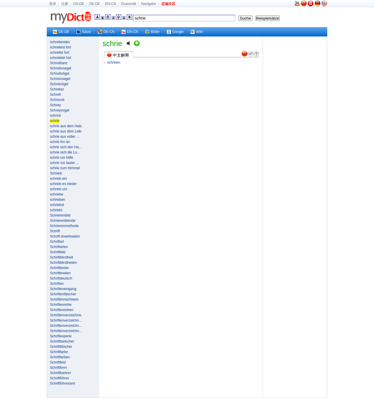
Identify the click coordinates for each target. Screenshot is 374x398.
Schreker (57, 89)
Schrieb (56, 173)
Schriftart (57, 242)
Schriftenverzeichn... (66, 320)
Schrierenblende (62, 221)
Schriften (57, 284)
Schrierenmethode (64, 226)
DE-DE (94, 4)
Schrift (55, 231)
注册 (64, 4)
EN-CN (110, 4)
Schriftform (58, 368)
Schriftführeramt (62, 383)
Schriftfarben (60, 357)
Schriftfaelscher (62, 341)
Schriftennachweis (64, 299)
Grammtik (128, 4)
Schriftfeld (57, 362)
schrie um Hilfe (61, 158)
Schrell (55, 94)
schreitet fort (59, 52)
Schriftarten (59, 247)
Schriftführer (59, 378)
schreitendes (60, 42)
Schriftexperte (61, 336)
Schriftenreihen (62, 310)
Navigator (148, 4)
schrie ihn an (60, 142)
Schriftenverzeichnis (65, 315)
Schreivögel (59, 84)
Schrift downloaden (65, 236)
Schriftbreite (59, 268)
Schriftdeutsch (61, 278)
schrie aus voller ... (64, 137)
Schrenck (57, 100)
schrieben (57, 200)
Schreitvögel (59, 73)
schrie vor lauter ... (64, 163)
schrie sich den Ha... (66, 147)
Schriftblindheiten (63, 263)
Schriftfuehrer (60, 373)
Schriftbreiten (60, 273)
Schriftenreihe (61, 305)
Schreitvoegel (60, 68)
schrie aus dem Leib (65, 131)
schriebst (57, 205)
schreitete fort (60, 58)
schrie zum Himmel (65, 168)
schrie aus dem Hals (66, 126)
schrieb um (58, 189)
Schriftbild (57, 252)
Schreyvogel (59, 110)
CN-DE (78, 4)
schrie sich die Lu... (65, 152)
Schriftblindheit (61, 257)
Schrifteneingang (63, 289)
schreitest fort (60, 47)
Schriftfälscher (61, 347)
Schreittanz (58, 63)
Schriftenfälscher (63, 294)
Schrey (55, 105)
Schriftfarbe (59, 352)
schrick (55, 116)
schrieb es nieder (63, 184)
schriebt (56, 210)
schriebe (56, 194)
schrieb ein (58, 179)
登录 (52, 4)
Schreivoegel (60, 79)
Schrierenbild (60, 215)
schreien (113, 62)
